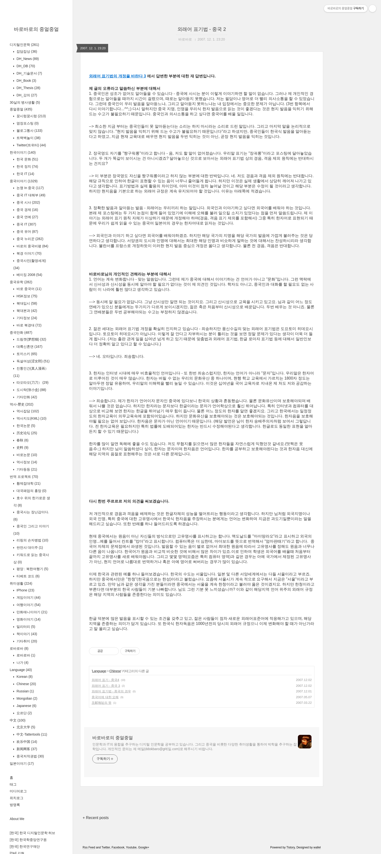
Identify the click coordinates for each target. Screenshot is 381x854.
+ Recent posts (96, 818)
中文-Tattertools (31, 734)
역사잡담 (27, 411)
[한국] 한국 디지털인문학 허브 (32, 833)
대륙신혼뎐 (29, 346)
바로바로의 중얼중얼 (36, 29)
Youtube (131, 847)
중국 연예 (27, 217)
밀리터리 (25, 627)
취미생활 (21, 583)
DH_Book (26, 81)
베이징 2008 (29, 275)
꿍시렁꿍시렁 (31, 116)
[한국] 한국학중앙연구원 (28, 840)
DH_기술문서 (29, 73)
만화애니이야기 (31, 612)
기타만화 (26, 397)
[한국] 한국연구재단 (25, 846)
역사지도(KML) (31, 418)
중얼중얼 (21, 109)
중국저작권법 (30, 756)
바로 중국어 (29, 289)
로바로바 (19, 648)
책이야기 (26, 634)
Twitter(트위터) (31, 145)
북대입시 (26, 303)
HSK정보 (26, 296)
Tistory (290, 847)
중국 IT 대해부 (30, 195)
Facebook (118, 847)
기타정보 (26, 318)
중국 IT (26, 224)
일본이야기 (22, 763)
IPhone (25, 590)
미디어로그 (18, 791)
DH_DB (25, 66)
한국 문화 (27, 159)
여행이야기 (28, 605)
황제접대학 (28, 483)
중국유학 (21, 282)
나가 (22, 662)
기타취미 (26, 641)
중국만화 (21, 332)
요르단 (24, 713)
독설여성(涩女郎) (33, 361)
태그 (13, 784)
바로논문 (26, 455)
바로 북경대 (29, 325)
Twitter (106, 847)
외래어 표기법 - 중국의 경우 (111, 691)
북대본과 (26, 311)
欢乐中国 (26, 742)
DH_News (27, 59)
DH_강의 (26, 95)
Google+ (143, 847)
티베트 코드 (28, 576)
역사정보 (26, 462)
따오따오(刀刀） (32, 382)
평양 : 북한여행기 (32, 569)
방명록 (15, 805)
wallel (317, 847)
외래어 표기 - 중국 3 (106, 686)
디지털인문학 (24, 45)
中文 (18, 720)
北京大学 (25, 727)
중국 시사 (28, 202)
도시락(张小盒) (31, 390)
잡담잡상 (26, 51)
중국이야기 (23, 181)
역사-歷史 (21, 404)
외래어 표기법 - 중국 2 (201, 29)
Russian (25, 691)
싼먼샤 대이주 (29, 547)
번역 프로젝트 (24, 477)
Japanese (26, 706)
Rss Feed (89, 847)
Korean (24, 677)
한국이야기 (23, 152)
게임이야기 (28, 597)
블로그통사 (29, 131)
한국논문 (25, 426)
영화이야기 (28, 619)
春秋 (22, 440)
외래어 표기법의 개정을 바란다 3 (117, 76)
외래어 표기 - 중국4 (105, 680)
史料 (22, 447)
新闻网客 (26, 749)
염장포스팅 (27, 123)
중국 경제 (27, 210)
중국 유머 (27, 231)
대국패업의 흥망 (31, 491)
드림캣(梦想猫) (31, 339)
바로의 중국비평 (32, 246)
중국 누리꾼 (29, 239)
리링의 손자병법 (32, 540)
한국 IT (25, 174)
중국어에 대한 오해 (105, 697)
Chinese (26, 684)
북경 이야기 (29, 253)
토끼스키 (26, 354)
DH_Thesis (28, 88)
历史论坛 (26, 433)
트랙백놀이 (28, 138)
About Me (17, 819)
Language (21, 670)
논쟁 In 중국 (30, 188)
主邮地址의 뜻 (102, 703)
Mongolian (26, 698)
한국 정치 (27, 166)
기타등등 (26, 469)
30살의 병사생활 (25, 102)
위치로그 (16, 798)
